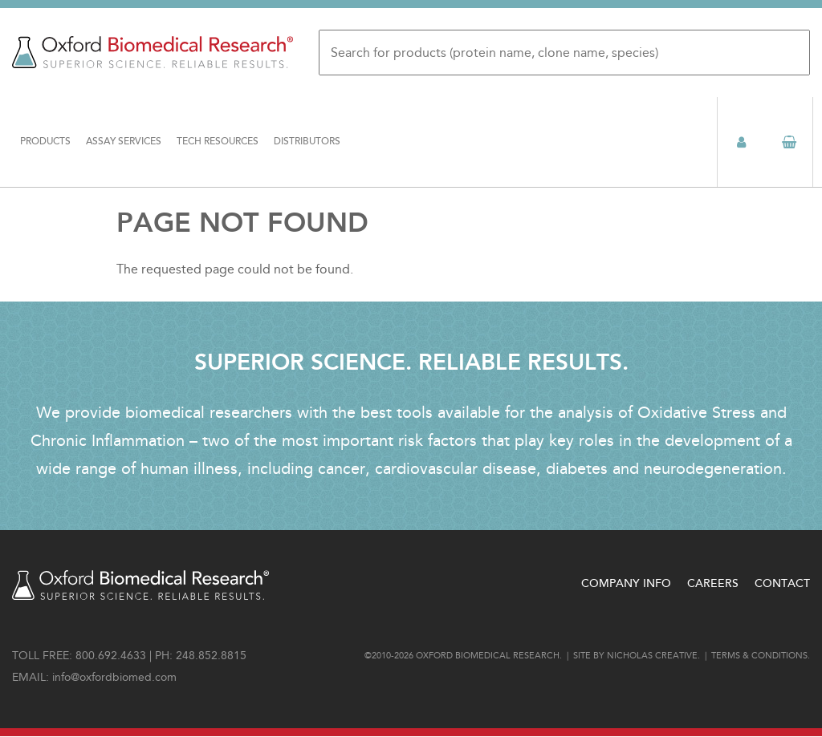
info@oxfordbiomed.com (114, 677)
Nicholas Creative (652, 655)
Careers (713, 583)
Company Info (626, 583)
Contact (782, 583)
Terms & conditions (759, 655)
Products (45, 142)
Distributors (307, 142)
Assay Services (123, 142)
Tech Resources (217, 142)
